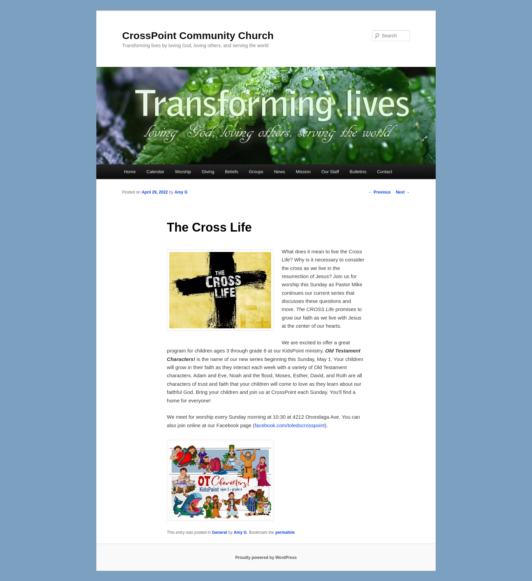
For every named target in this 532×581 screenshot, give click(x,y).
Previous (379, 192)
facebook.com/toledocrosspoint (289, 425)
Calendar (155, 171)
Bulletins (358, 171)
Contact (384, 171)
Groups (256, 171)
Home (130, 171)
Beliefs (231, 171)
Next (403, 192)
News (279, 171)
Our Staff (330, 171)
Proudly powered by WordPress (266, 557)
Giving (208, 171)
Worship (183, 171)
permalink (284, 532)
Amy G (181, 192)
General (219, 532)
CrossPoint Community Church (198, 35)
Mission (303, 171)
